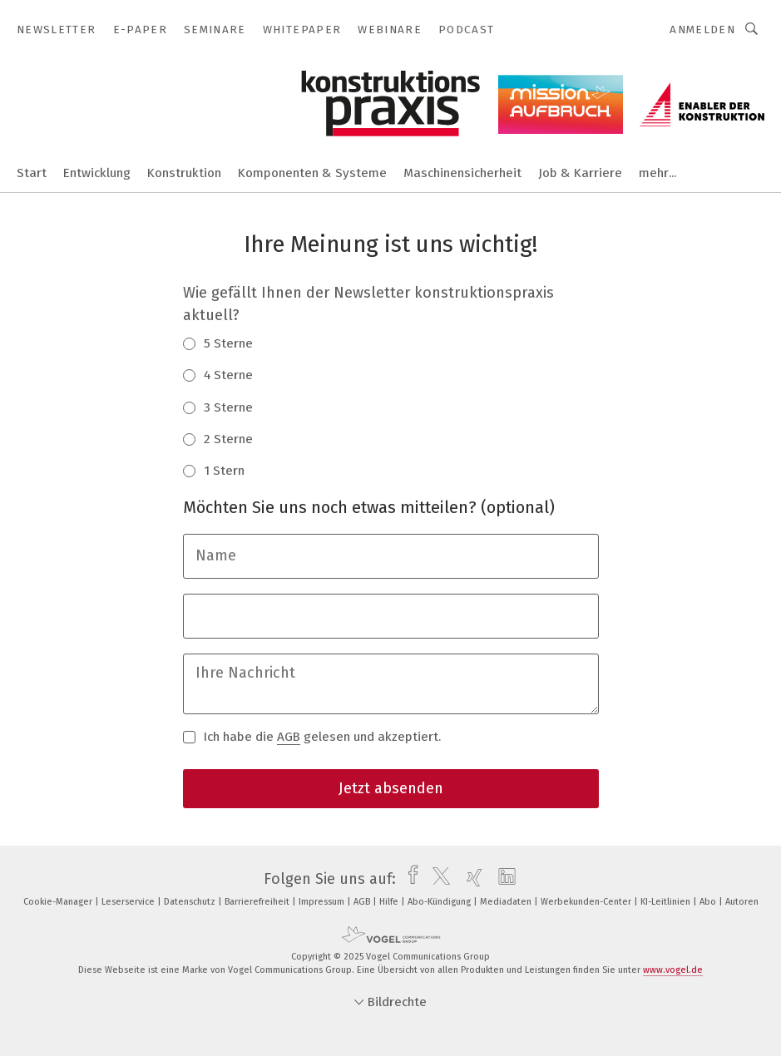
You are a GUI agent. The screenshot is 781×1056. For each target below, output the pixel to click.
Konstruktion (184, 172)
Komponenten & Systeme (312, 172)
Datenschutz (191, 901)
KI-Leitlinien (666, 901)
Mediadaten (507, 901)
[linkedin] (502, 879)
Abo (709, 901)
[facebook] (409, 879)
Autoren (742, 901)
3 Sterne (218, 406)
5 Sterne (218, 342)
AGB (288, 736)
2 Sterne (218, 438)
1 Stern (214, 469)
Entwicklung (97, 172)
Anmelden (702, 29)
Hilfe (390, 901)
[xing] (470, 879)
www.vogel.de (673, 970)
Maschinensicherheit (462, 172)
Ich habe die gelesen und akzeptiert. (312, 736)
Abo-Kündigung (440, 901)
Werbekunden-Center (587, 901)
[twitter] (437, 879)
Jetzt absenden (391, 788)
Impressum (323, 901)
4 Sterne (218, 374)
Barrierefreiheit (258, 901)
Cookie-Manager (59, 901)
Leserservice (129, 901)
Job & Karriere (580, 172)
